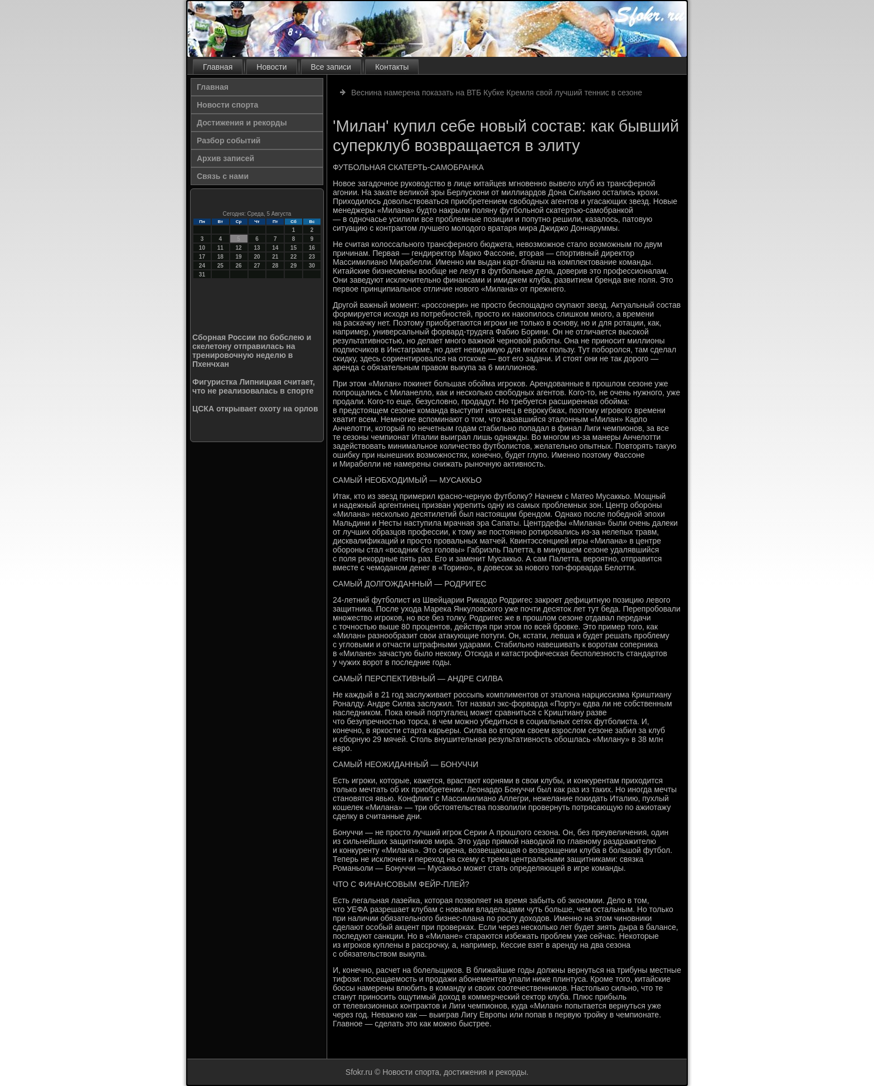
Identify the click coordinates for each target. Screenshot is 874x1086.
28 (275, 266)
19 (239, 257)
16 (312, 248)
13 (257, 248)
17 (202, 257)
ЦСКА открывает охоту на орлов (255, 408)
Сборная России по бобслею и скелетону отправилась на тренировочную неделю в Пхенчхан (251, 351)
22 (293, 257)
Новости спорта (227, 104)
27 (257, 266)
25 (220, 266)
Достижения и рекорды (242, 122)
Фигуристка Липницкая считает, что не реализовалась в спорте (253, 386)
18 (220, 257)
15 (293, 248)
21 (275, 257)
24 (202, 266)
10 (202, 248)
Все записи (331, 66)
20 (257, 257)
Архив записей (225, 158)
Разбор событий (228, 140)
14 (275, 248)
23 (312, 257)
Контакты (392, 66)
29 (293, 266)
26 (239, 266)
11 (220, 248)
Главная (217, 66)
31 (202, 275)
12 (239, 248)
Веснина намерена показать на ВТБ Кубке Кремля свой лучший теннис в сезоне (496, 92)
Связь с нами (223, 176)
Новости (271, 66)
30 (312, 266)
